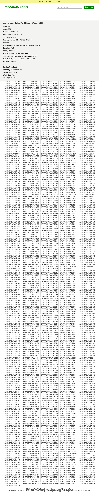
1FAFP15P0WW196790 (49, 483)
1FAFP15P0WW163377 (12, 483)
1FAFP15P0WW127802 (68, 481)
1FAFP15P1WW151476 (12, 485)
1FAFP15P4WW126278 (87, 481)
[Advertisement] (49, 14)
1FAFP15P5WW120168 (30, 483)
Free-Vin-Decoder (15, 7)
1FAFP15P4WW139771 (68, 483)
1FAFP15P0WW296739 (87, 483)
